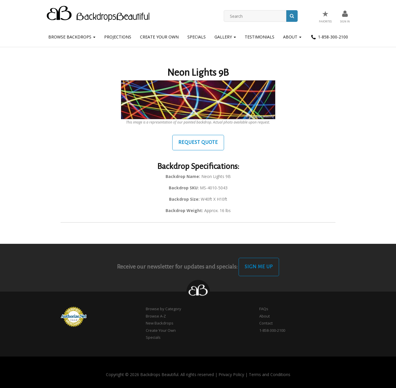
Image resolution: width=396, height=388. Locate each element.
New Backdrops (159, 323)
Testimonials (259, 37)
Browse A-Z (156, 316)
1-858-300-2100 (329, 37)
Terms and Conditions (269, 374)
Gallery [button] (225, 37)
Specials (196, 37)
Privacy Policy (231, 374)
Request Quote (198, 142)
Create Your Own (159, 37)
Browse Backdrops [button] (71, 37)
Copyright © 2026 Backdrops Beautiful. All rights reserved (160, 374)
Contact (266, 323)
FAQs (263, 308)
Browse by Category (163, 308)
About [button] (292, 37)
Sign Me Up (259, 266)
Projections (117, 37)
